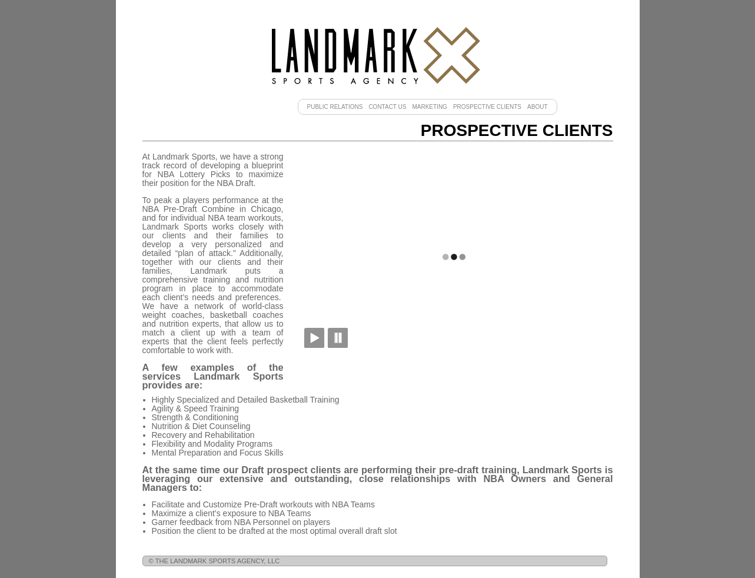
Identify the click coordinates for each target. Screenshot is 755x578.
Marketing (429, 107)
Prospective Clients (487, 107)
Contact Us (387, 107)
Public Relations (335, 107)
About (537, 107)
